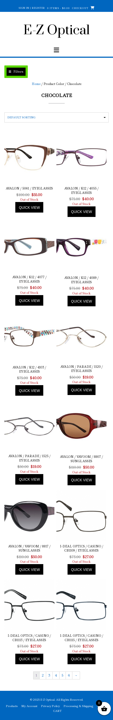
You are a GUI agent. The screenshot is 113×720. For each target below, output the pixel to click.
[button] (16, 71)
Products (12, 706)
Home (36, 84)
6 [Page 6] (69, 675)
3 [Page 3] (49, 675)
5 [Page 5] (62, 675)
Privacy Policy (50, 706)
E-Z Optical (56, 30)
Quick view (29, 207)
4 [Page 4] (56, 675)
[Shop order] (56, 117)
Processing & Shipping (78, 706)
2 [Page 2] (43, 675)
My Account (29, 706)
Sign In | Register (32, 7)
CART (57, 711)
